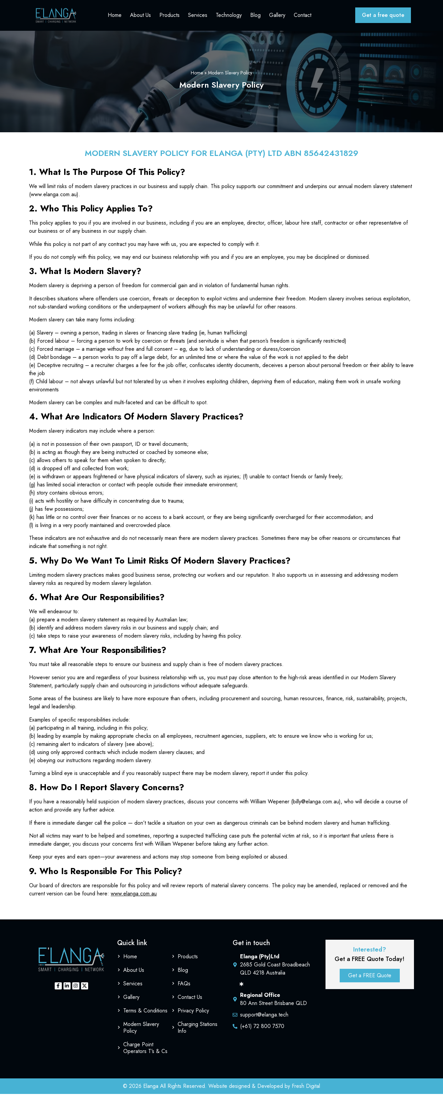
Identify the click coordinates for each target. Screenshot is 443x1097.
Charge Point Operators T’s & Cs (145, 1051)
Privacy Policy (193, 1014)
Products (171, 17)
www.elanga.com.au (134, 896)
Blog (257, 17)
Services (199, 17)
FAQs (184, 986)
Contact (304, 17)
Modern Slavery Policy (141, 1030)
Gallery (279, 17)
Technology (231, 17)
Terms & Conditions (145, 1014)
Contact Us (190, 1000)
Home (117, 17)
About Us (142, 17)
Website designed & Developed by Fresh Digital (264, 1089)
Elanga (150, 1089)
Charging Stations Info (197, 1030)
